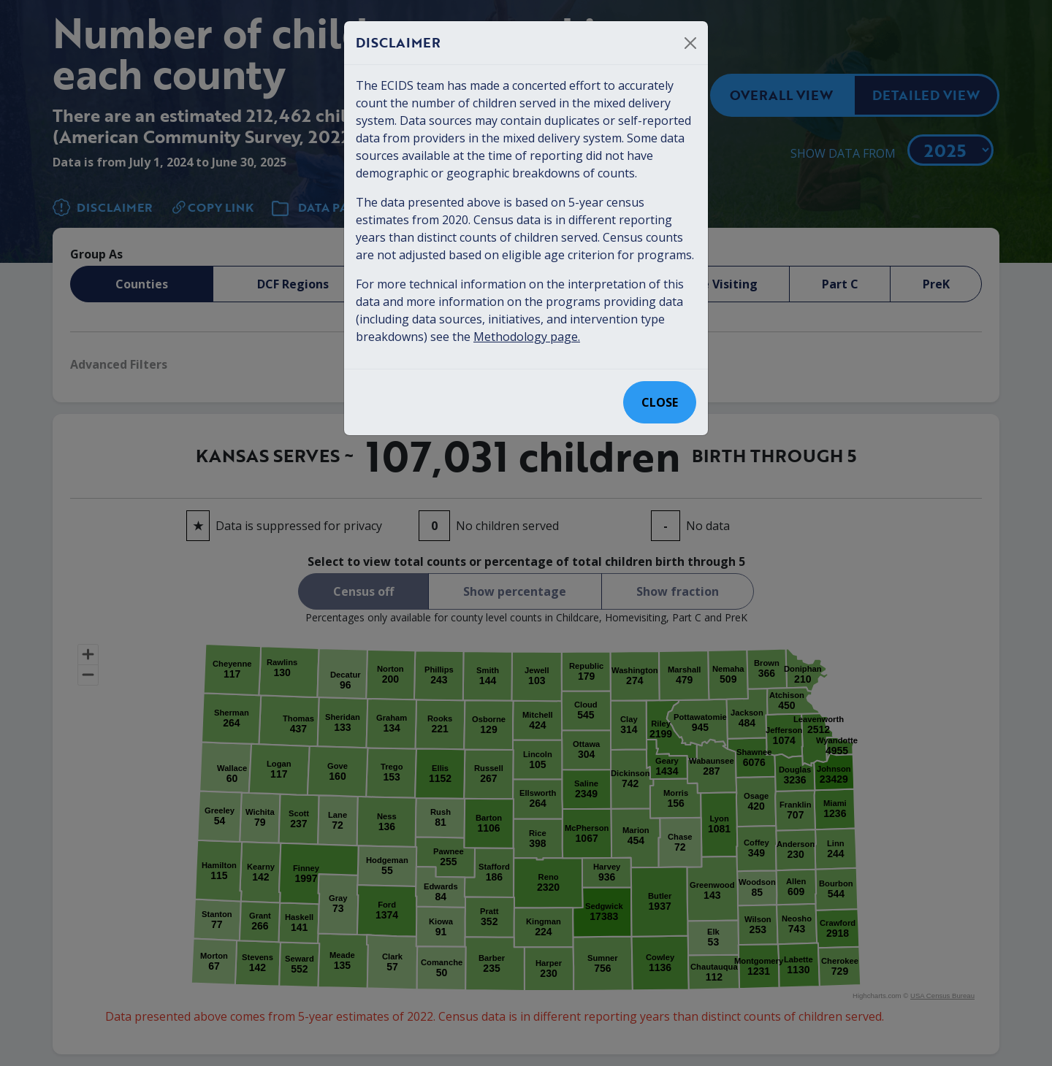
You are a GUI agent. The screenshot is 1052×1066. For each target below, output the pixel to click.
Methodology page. (526, 337)
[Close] (690, 43)
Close (659, 402)
